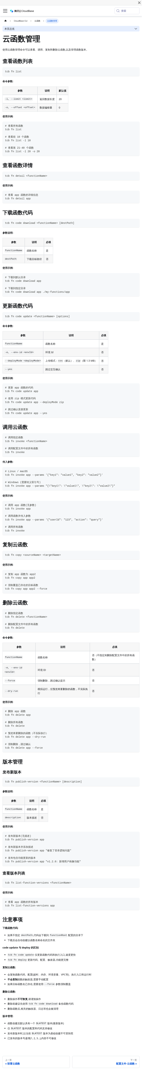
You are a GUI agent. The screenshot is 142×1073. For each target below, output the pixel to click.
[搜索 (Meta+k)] (127, 10)
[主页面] (5, 21)
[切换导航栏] (5, 10)
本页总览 (9, 28)
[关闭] (139, 2)
